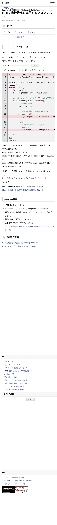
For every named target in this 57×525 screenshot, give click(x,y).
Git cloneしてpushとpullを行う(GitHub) (18, 481)
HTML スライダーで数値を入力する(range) (19, 246)
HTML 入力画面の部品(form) (14, 477)
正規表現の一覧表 (10, 377)
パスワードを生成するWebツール (16, 368)
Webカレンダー (9, 362)
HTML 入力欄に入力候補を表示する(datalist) (20, 243)
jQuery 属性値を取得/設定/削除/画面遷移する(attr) (22, 190)
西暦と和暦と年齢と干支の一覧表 (16, 383)
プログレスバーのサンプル (24, 32)
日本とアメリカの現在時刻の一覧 (16, 380)
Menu (52, 3)
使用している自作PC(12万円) (14, 484)
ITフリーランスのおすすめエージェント (18, 386)
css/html (13, 8)
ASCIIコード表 (9, 374)
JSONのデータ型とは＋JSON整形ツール (18, 371)
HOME (5, 8)
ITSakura (5, 3)
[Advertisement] (28, 267)
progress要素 (19, 37)
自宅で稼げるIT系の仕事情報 (14, 389)
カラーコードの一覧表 (12, 365)
